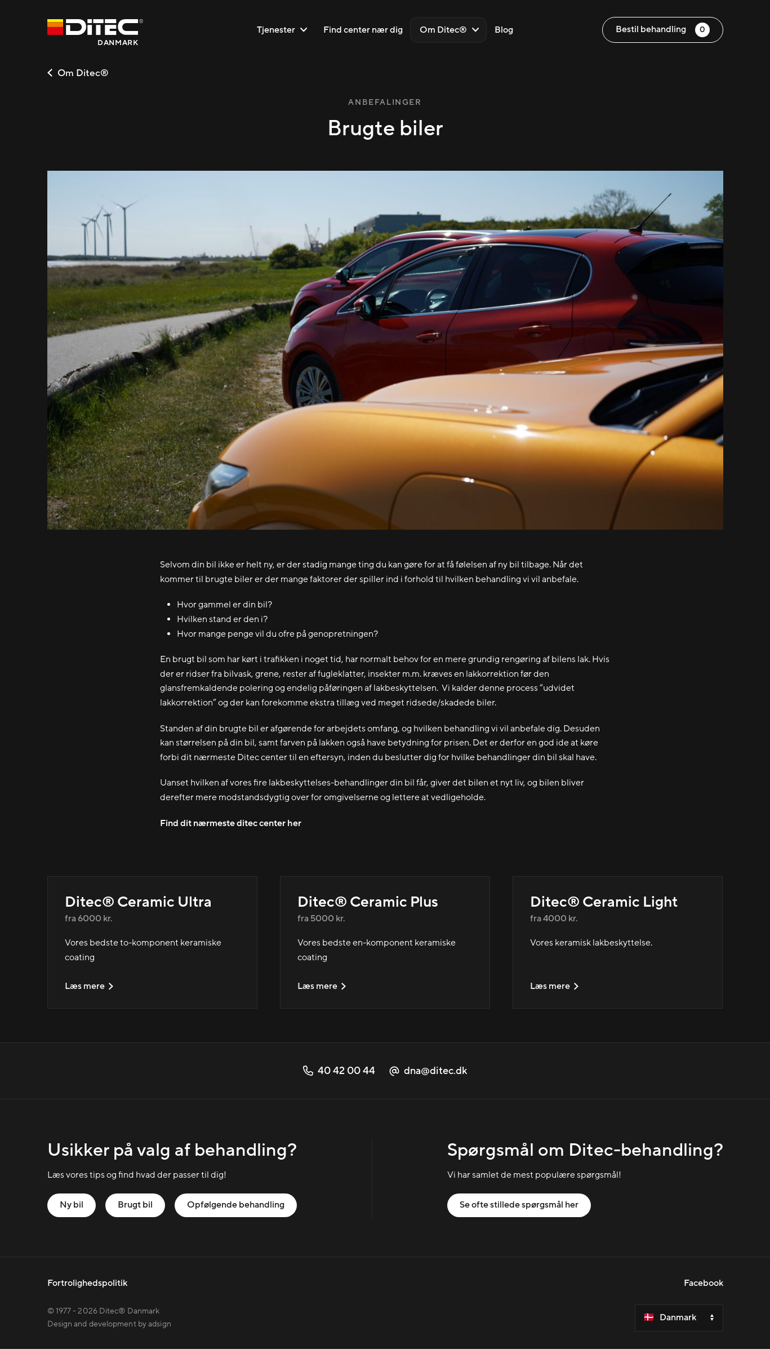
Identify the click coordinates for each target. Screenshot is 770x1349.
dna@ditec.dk (428, 1070)
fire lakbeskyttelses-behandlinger (320, 782)
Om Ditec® (449, 30)
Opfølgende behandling (235, 1204)
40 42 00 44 (339, 1070)
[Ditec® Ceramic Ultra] (152, 942)
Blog (504, 30)
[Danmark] (95, 34)
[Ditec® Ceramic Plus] (385, 942)
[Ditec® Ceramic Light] (618, 942)
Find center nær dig (363, 30)
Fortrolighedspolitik (87, 1283)
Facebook (703, 1283)
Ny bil (71, 1204)
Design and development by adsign (109, 1324)
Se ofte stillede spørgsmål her (519, 1204)
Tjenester (282, 30)
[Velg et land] (679, 1318)
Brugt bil (135, 1204)
